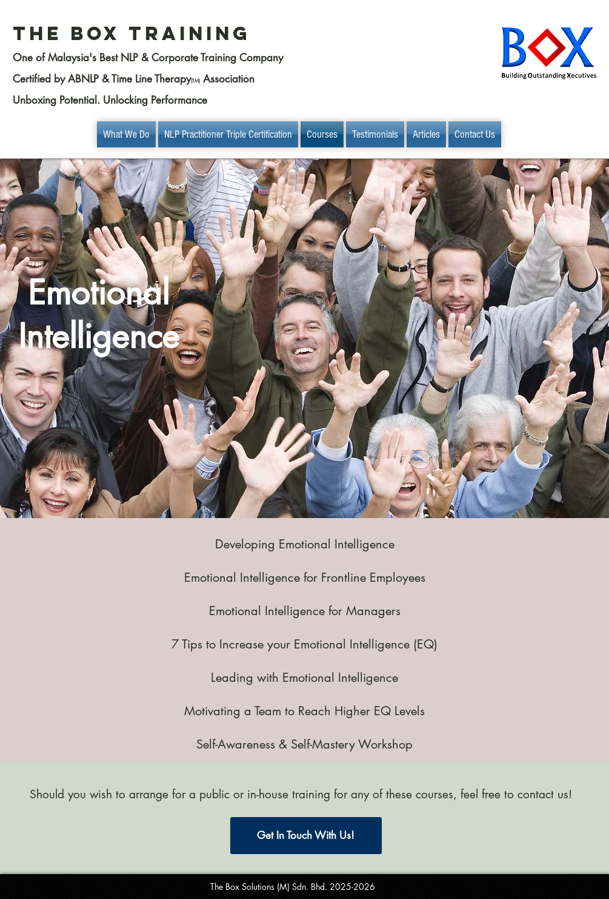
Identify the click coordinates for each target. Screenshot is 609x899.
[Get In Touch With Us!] (306, 835)
